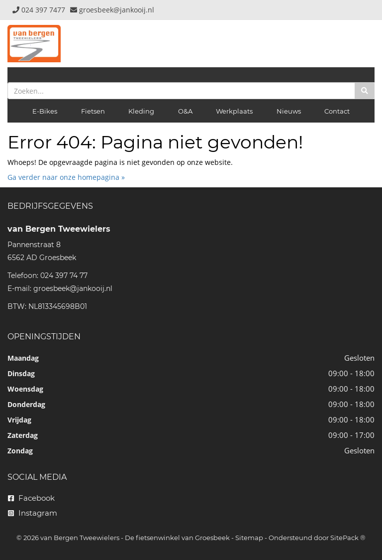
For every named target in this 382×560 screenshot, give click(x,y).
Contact (337, 111)
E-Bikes (44, 111)
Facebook (31, 498)
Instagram (32, 513)
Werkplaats (234, 111)
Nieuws (289, 111)
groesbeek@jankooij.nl (72, 288)
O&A (185, 111)
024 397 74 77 (64, 275)
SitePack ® (348, 538)
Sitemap (249, 538)
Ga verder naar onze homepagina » (66, 177)
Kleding (141, 111)
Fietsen (93, 111)
